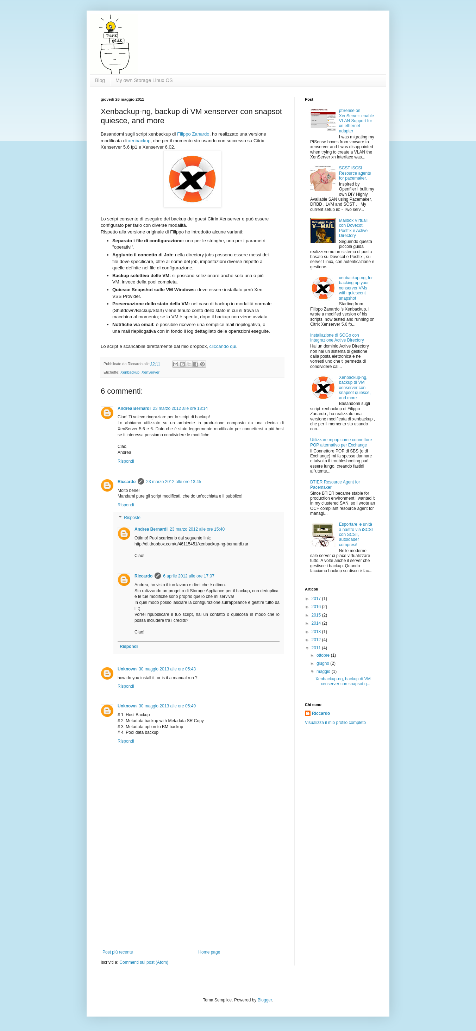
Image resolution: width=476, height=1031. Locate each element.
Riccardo (127, 481)
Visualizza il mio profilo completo (335, 722)
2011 (317, 647)
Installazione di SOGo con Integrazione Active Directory (337, 338)
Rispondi (126, 461)
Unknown (127, 669)
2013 (317, 631)
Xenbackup (129, 372)
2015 (317, 615)
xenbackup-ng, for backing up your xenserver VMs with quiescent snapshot (356, 288)
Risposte (132, 517)
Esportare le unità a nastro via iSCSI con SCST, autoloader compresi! (356, 534)
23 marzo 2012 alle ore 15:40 (197, 529)
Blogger (265, 1000)
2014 (317, 623)
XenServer (150, 372)
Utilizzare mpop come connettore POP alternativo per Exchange (341, 442)
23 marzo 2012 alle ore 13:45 (173, 481)
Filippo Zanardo (193, 134)
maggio (324, 671)
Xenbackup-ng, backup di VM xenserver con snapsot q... (343, 681)
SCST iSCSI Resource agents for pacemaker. (355, 173)
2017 (317, 598)
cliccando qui (222, 346)
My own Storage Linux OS (144, 80)
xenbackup (139, 140)
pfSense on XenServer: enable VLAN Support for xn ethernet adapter (356, 120)
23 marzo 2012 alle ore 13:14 (180, 408)
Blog (100, 80)
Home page (209, 952)
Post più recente (117, 952)
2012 (317, 639)
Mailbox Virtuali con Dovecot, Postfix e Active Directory (353, 228)
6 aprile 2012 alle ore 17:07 (188, 576)
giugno (323, 663)
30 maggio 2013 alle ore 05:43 (167, 669)
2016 (317, 606)
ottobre (324, 655)
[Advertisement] (192, 897)
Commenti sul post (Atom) (143, 962)
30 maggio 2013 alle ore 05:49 (167, 706)
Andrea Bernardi (134, 408)
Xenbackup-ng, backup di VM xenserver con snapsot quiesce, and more (355, 387)
